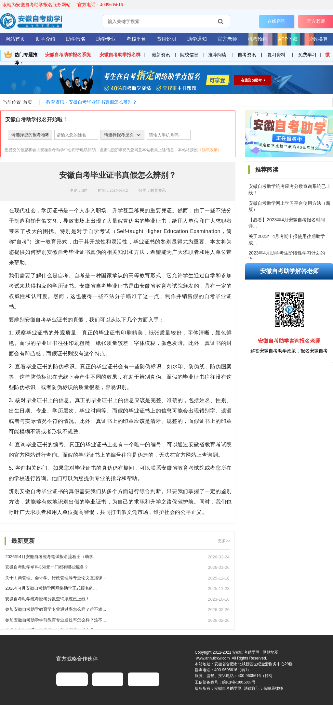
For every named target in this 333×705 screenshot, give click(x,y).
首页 (27, 102)
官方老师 (316, 21)
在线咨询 (276, 21)
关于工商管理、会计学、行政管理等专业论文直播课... (55, 577)
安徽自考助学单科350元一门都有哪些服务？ (46, 567)
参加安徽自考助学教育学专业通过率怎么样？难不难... (55, 609)
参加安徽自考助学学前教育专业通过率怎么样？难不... (55, 620)
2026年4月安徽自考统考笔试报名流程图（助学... (51, 556)
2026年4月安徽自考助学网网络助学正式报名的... (51, 588)
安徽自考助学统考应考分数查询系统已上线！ (47, 598)
